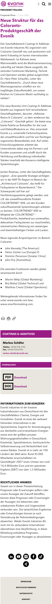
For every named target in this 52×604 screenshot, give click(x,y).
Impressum (26, 582)
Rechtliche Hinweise (26, 587)
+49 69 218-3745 (17, 347)
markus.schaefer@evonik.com (15, 353)
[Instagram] (26, 556)
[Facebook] (33, 556)
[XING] (26, 564)
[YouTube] (18, 556)
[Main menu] (49, 3)
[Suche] (44, 4)
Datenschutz (26, 593)
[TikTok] (41, 556)
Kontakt (26, 599)
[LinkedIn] (11, 556)
